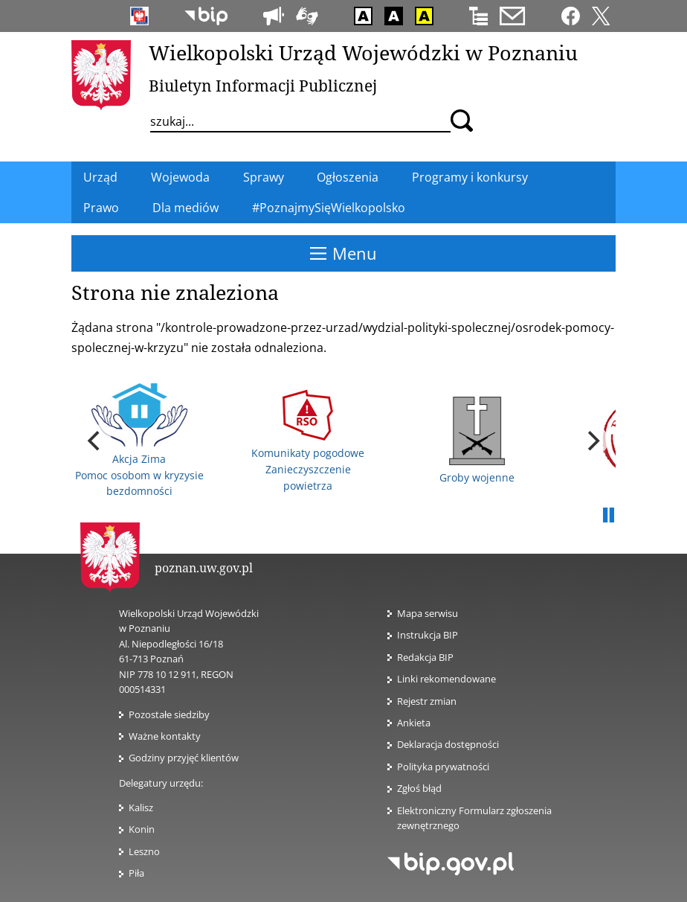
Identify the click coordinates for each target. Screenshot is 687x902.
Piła (136, 873)
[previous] (95, 440)
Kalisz (141, 807)
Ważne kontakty (165, 736)
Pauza (608, 515)
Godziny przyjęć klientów (184, 757)
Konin (142, 829)
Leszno (144, 851)
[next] (591, 440)
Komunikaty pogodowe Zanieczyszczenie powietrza (307, 441)
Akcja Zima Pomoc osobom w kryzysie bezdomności (139, 440)
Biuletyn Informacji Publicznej (263, 85)
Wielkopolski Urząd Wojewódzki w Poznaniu (363, 52)
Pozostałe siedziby (169, 714)
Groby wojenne (477, 440)
